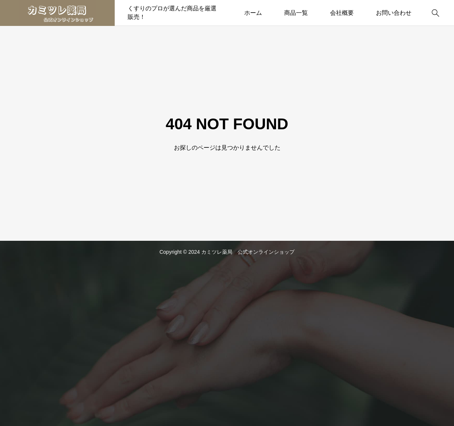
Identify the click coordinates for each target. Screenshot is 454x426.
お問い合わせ (393, 13)
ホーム (253, 13)
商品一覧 (296, 13)
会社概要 (342, 13)
